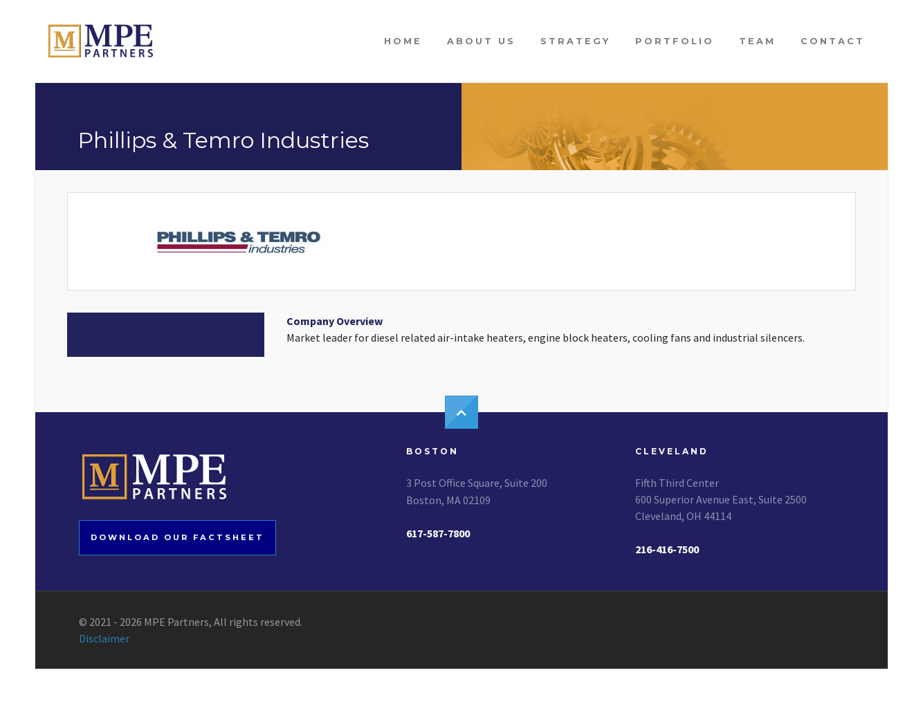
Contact (833, 41)
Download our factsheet (177, 537)
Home (403, 41)
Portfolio (674, 41)
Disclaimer (104, 638)
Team (757, 41)
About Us (481, 41)
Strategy (575, 41)
